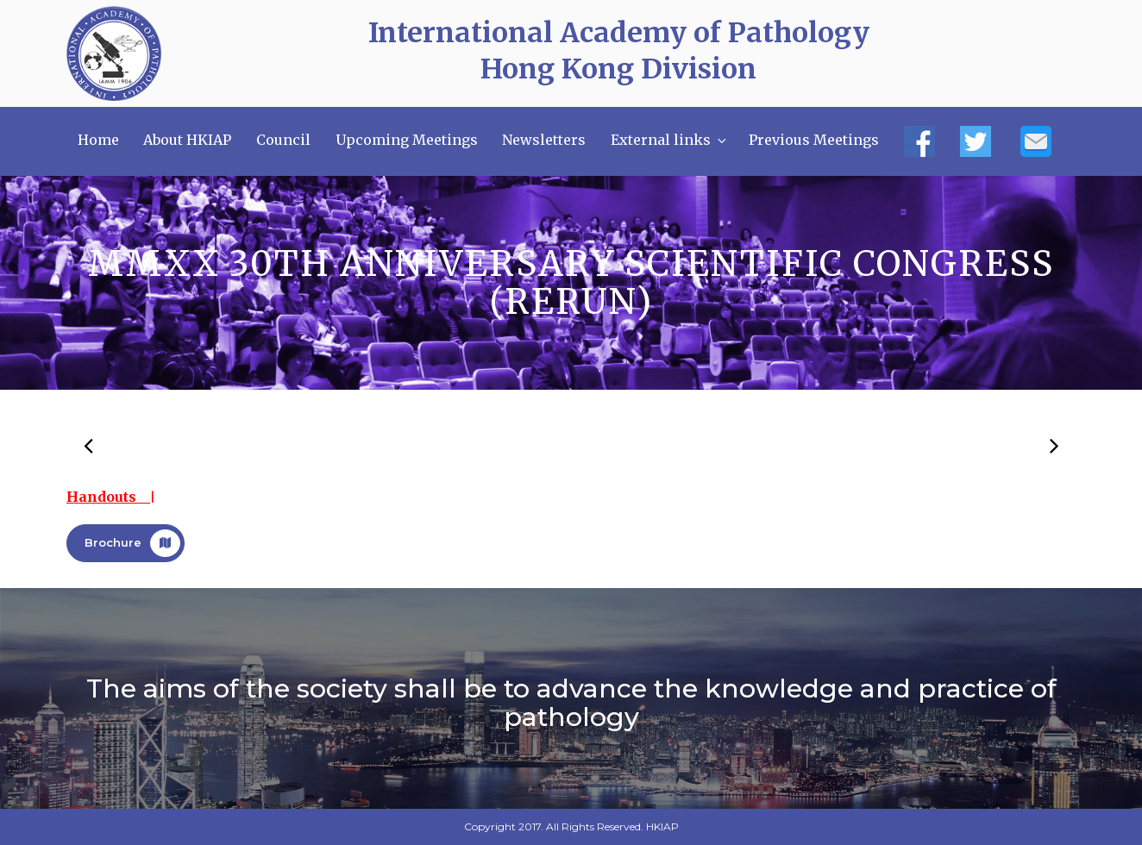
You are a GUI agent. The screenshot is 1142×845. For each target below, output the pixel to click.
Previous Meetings (814, 139)
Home (98, 139)
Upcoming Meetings (407, 139)
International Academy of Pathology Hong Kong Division (618, 51)
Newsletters (544, 139)
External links (670, 139)
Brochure (132, 543)
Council (283, 139)
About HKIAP (187, 139)
